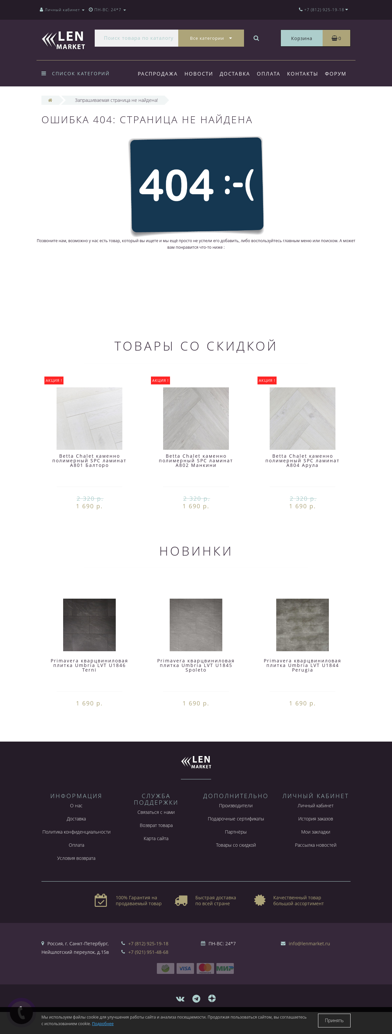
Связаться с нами (156, 834)
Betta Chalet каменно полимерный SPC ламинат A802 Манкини (196, 482)
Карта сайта (156, 860)
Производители (236, 827)
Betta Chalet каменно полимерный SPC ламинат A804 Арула (302, 482)
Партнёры (236, 854)
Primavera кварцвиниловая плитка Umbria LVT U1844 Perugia (302, 687)
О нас (76, 827)
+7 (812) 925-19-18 (148, 965)
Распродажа (158, 73)
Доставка (237, 73)
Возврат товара (156, 847)
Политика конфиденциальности (76, 854)
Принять (334, 1020)
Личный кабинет (315, 827)
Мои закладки (315, 854)
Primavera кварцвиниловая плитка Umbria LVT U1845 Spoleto (196, 687)
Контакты (306, 73)
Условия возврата (76, 880)
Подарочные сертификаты (236, 841)
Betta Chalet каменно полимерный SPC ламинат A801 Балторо (89, 482)
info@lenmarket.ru (309, 965)
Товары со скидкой (236, 867)
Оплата (271, 73)
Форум (148, 100)
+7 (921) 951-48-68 (148, 974)
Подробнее (103, 1023)
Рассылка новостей (315, 867)
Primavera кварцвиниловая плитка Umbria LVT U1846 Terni (89, 687)
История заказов (315, 841)
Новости (199, 73)
